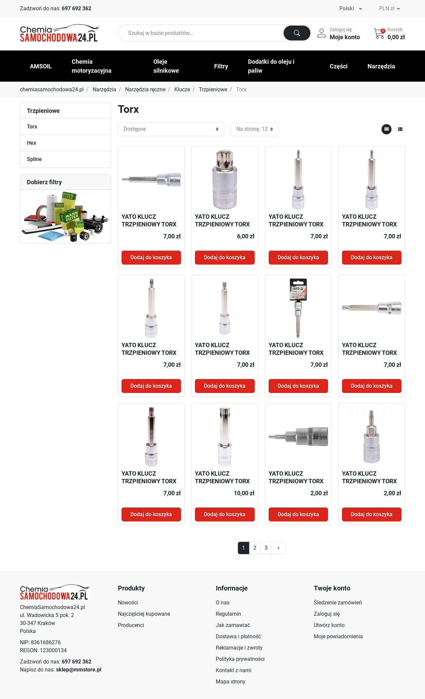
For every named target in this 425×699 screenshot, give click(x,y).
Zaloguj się (327, 614)
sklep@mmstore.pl (78, 669)
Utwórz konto (329, 625)
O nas (222, 602)
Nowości (128, 602)
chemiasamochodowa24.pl (52, 89)
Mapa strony (230, 681)
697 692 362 (76, 8)
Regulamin (228, 614)
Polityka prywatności (240, 659)
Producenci (131, 625)
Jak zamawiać (233, 625)
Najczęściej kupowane (144, 614)
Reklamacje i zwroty (239, 648)
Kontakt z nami (233, 670)
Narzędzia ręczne (145, 89)
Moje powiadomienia (338, 636)
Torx (32, 126)
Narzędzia (104, 89)
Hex (31, 143)
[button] (390, 33)
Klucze (182, 89)
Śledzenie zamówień (338, 602)
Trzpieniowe (213, 89)
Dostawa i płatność (238, 636)
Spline (34, 159)
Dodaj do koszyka (151, 257)
